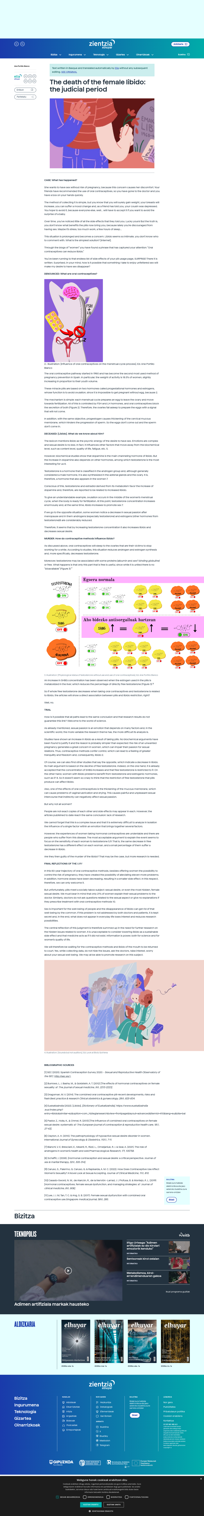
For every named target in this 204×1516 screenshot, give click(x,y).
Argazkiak (69, 1416)
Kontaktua (168, 1420)
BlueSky (102, 1436)
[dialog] (102, 1496)
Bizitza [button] (56, 54)
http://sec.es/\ (62, 1076)
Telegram (103, 1445)
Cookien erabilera (172, 1416)
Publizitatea (169, 1407)
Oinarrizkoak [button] (145, 54)
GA (34, 81)
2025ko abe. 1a (134, 1366)
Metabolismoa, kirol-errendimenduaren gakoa (144, 1274)
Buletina (184, 54)
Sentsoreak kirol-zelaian (143, 1258)
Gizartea (22, 1418)
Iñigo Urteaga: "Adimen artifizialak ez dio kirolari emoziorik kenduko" (143, 1245)
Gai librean (104, 1416)
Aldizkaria (180, 44)
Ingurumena (26, 1404)
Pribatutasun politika (174, 1411)
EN (26, 81)
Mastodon (103, 1440)
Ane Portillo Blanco (22, 66)
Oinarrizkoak (27, 1425)
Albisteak (69, 1402)
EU (26, 76)
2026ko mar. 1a (101, 1366)
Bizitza (20, 1398)
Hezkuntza (103, 1402)
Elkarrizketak (71, 1407)
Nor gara (168, 1402)
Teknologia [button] (101, 54)
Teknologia (25, 1411)
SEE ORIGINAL (69, 71)
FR (34, 76)
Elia (117, 68)
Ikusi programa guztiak (178, 1291)
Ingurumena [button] (77, 54)
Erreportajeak (71, 1430)
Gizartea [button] (122, 54)
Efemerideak (105, 1411)
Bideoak (68, 1420)
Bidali (171, 1200)
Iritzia (67, 1411)
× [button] (201, 1479)
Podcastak (69, 1425)
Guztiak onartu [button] (91, 1504)
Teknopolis (25, 1234)
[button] (16, 43)
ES (30, 76)
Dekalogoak (104, 1407)
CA (30, 81)
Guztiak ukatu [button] (114, 1504)
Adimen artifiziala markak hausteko (51, 1304)
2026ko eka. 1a (67, 1366)
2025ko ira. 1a (166, 1366)
